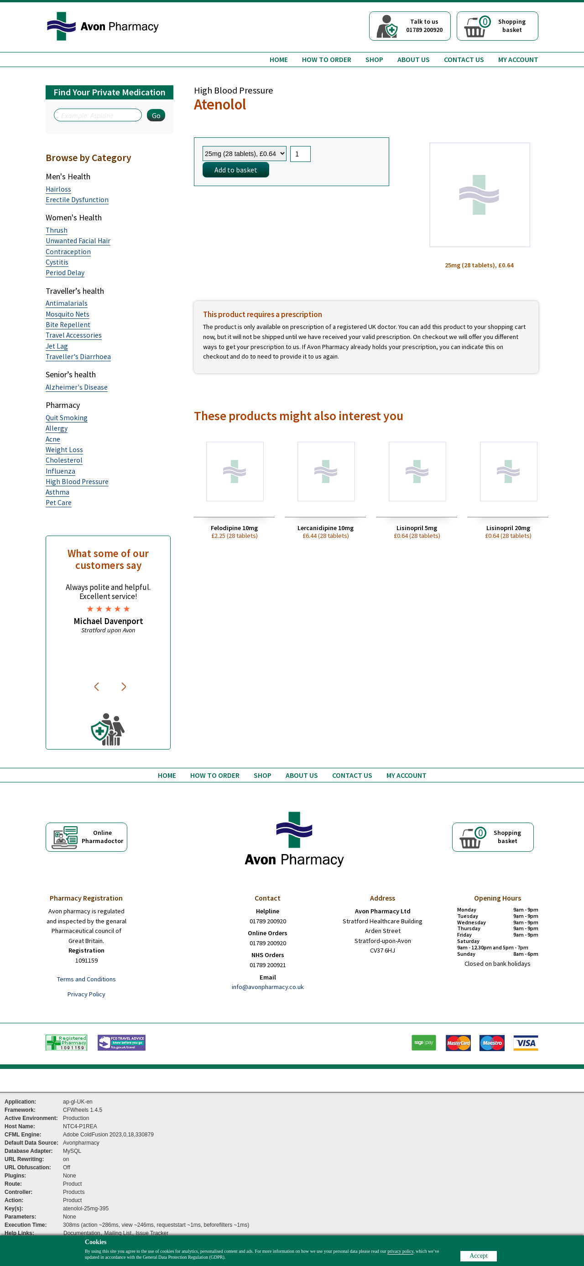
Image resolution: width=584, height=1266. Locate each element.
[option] (108, 608)
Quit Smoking (67, 417)
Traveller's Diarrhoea (78, 356)
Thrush (57, 230)
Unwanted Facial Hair (78, 240)
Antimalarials (67, 303)
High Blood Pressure (77, 481)
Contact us (464, 59)
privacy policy (400, 1251)
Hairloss (58, 189)
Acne (53, 439)
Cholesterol (64, 460)
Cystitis (57, 262)
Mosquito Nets (67, 314)
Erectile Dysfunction (77, 199)
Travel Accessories (74, 335)
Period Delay (65, 272)
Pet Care (59, 502)
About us (413, 59)
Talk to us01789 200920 (424, 25)
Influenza (60, 471)
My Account (518, 59)
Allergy (57, 428)
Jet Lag (57, 346)
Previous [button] (98, 686)
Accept (478, 1255)
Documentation (81, 1233)
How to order (326, 59)
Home (279, 59)
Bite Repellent (68, 324)
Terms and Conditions (86, 979)
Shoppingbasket (502, 25)
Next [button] (124, 686)
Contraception (68, 251)
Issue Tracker (152, 1233)
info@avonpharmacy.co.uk (268, 987)
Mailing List (117, 1233)
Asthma (57, 492)
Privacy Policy (86, 994)
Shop (374, 59)
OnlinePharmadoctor (102, 836)
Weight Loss (64, 449)
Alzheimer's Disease (77, 387)
